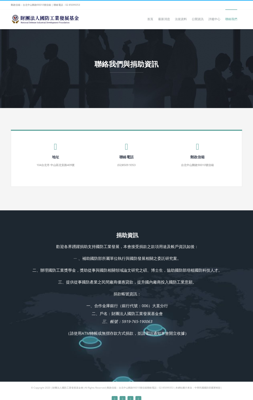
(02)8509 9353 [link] (126, 165)
